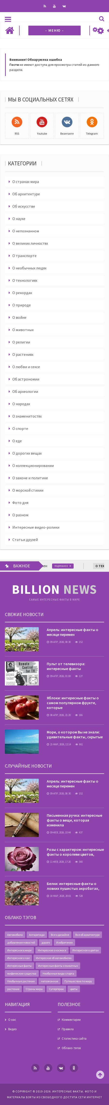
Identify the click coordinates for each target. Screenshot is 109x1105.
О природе (21, 305)
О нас (12, 1020)
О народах (21, 403)
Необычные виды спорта (58, 973)
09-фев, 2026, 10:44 (59, 832)
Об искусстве (23, 206)
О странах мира (25, 181)
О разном (20, 514)
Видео (12, 1029)
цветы (74, 989)
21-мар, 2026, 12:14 (59, 744)
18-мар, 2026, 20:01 (59, 896)
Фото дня (20, 502)
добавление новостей (21, 942)
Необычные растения (21, 981)
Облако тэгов (71, 1048)
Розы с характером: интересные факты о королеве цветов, (75, 852)
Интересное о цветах (85, 950)
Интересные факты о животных (58, 966)
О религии (21, 342)
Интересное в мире (19, 950)
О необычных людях (29, 268)
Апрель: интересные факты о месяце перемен (72, 632)
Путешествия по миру (78, 981)
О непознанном (25, 231)
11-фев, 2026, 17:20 (59, 861)
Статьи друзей (25, 539)
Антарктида (37, 935)
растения (13, 989)
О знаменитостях (27, 416)
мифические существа (21, 973)
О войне (19, 317)
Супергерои (56, 989)
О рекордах (22, 292)
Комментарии (71, 1020)
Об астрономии (25, 379)
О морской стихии (27, 490)
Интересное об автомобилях (53, 958)
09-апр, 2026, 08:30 (59, 642)
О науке (18, 218)
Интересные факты (19, 966)
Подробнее (67, 566)
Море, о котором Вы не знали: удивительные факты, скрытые (75, 734)
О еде (17, 440)
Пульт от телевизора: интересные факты (66, 666)
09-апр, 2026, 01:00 (59, 676)
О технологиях (24, 280)
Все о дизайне (60, 935)
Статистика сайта (74, 1038)
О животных (23, 329)
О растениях (22, 354)
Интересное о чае (18, 958)
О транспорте (24, 255)
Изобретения (64, 942)
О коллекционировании (33, 465)
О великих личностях (30, 243)
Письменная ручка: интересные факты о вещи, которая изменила (74, 820)
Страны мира (34, 989)
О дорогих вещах (27, 453)
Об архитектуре (26, 193)
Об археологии (25, 391)
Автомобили (15, 935)
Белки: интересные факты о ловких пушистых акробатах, (73, 886)
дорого (45, 942)
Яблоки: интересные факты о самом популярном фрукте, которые (73, 702)
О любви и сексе (26, 366)
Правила (68, 1029)
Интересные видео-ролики (35, 527)
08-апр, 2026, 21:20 (59, 715)
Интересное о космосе (52, 950)
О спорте (20, 428)
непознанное (49, 981)
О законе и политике (30, 477)
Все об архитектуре (87, 935)
